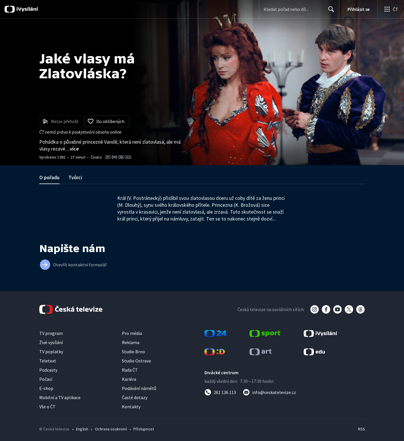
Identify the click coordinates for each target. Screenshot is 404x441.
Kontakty (131, 406)
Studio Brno (133, 351)
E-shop (46, 388)
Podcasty (48, 370)
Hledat (329, 11)
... (72, 148)
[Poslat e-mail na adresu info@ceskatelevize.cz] (269, 392)
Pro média (132, 333)
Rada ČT (130, 370)
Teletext (47, 361)
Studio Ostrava (136, 361)
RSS (361, 429)
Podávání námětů (139, 388)
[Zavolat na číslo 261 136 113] (220, 392)
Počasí (45, 379)
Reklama (130, 342)
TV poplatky (51, 351)
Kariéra (129, 379)
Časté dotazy (134, 397)
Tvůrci (75, 177)
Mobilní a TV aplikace (60, 397)
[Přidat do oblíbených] (107, 121)
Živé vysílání (51, 342)
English (82, 429)
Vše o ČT (47, 406)
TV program (51, 333)
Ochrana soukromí (111, 429)
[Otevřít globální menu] (391, 9)
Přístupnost (143, 429)
